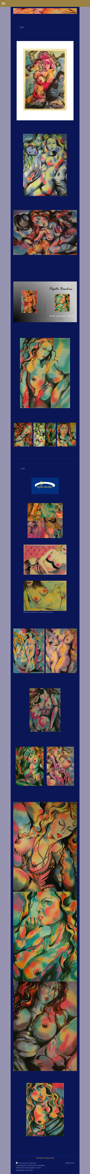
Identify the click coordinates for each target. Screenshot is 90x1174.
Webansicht (69, 1163)
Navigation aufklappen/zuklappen (45, 3)
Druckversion (22, 1163)
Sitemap (33, 1163)
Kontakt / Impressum (45, 1158)
